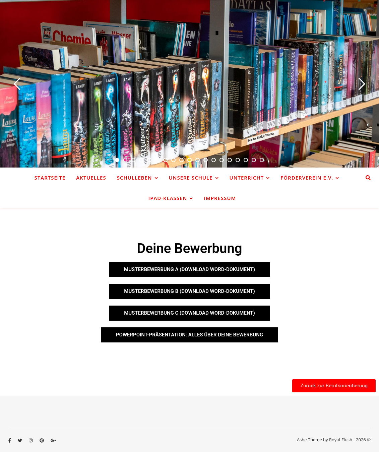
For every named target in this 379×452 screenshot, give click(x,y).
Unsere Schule (191, 177)
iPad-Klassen (167, 198)
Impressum (220, 198)
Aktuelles (91, 177)
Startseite (50, 177)
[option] (189, 84)
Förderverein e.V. (306, 177)
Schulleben (134, 177)
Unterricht (247, 177)
